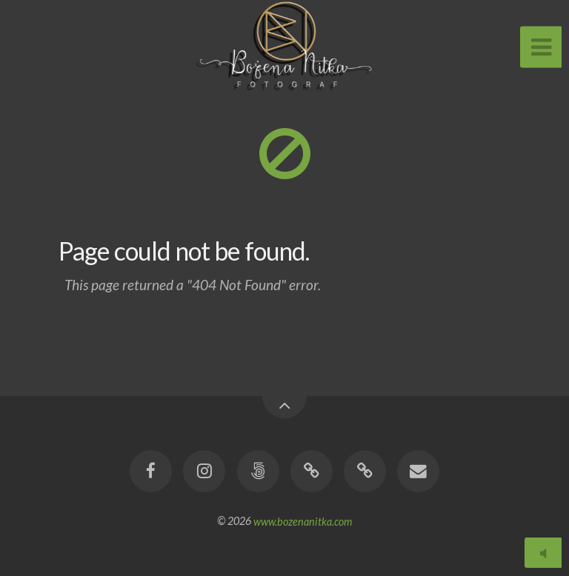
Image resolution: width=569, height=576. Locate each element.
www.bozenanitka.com (302, 521)
